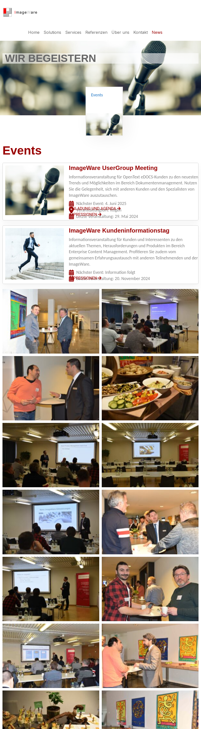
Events (97, 95)
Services (73, 32)
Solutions (52, 32)
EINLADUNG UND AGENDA (95, 208)
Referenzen (96, 32)
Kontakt (140, 32)
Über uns (120, 32)
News (157, 32)
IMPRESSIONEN (85, 214)
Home (34, 32)
